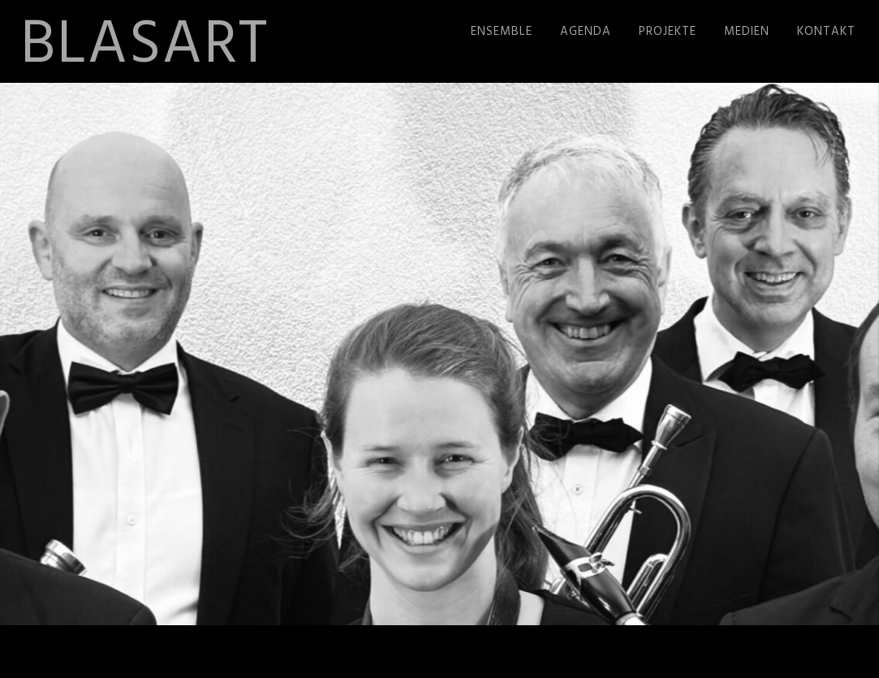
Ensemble (501, 31)
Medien (746, 31)
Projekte (667, 31)
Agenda (585, 31)
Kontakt (826, 31)
